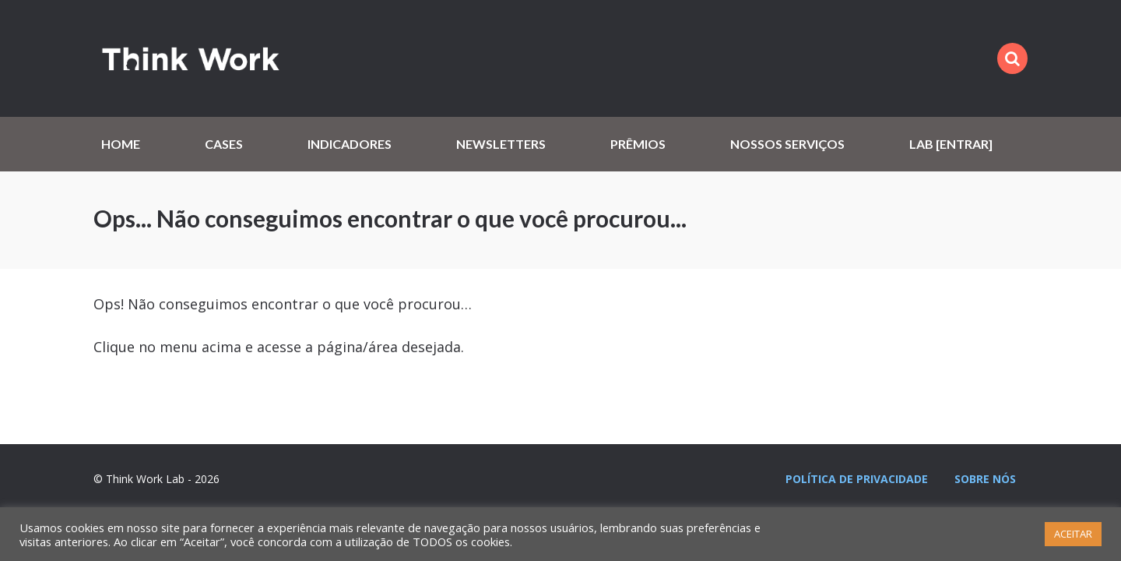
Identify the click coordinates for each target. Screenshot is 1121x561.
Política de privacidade (856, 478)
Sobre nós (985, 478)
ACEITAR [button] (1073, 534)
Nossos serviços (787, 143)
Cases (224, 143)
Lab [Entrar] (951, 143)
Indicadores (349, 143)
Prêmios (638, 143)
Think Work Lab (190, 58)
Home (120, 143)
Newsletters (501, 143)
